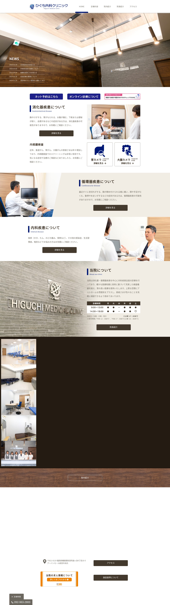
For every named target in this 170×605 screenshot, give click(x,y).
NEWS (14, 58)
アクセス (133, 6)
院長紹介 (120, 6)
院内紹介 (107, 6)
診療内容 (94, 6)
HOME (81, 6)
